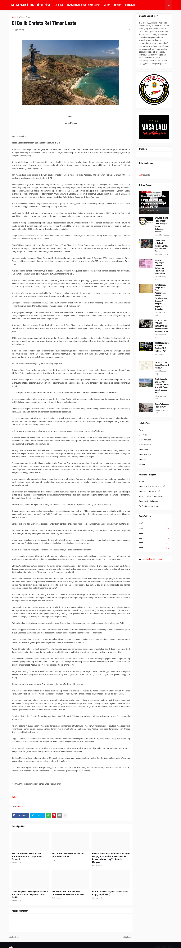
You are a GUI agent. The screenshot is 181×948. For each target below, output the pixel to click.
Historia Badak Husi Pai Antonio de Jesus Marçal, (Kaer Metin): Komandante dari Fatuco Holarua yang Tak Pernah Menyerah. (111, 857)
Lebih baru (14, 937)
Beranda (15, 17)
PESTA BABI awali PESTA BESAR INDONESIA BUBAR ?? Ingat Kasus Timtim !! (27, 856)
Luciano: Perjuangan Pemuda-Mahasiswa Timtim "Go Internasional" (160, 267)
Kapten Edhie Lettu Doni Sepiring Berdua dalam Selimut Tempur (161, 246)
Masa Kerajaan (145, 440)
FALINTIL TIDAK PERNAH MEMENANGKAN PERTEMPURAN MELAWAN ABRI (161, 326)
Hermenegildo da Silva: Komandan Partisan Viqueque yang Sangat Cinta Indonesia (154, 202)
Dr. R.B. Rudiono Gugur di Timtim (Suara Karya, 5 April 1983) (110, 893)
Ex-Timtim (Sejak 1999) (148, 506)
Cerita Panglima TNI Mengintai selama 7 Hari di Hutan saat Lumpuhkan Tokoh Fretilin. (30, 894)
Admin (141, 430)
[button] (168, 5)
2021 (154, 547)
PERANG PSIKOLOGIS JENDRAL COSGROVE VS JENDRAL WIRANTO (68, 893)
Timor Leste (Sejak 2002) (149, 501)
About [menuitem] (107, 5)
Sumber (15, 797)
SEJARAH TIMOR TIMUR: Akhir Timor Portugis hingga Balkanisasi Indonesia (161, 225)
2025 (154, 528)
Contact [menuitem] (117, 5)
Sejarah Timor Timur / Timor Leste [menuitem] (83, 5)
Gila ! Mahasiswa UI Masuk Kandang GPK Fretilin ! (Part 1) (162, 347)
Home (141, 481)
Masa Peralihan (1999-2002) (151, 496)
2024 (154, 533)
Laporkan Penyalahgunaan (152, 559)
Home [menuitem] (59, 5)
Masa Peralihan (145, 445)
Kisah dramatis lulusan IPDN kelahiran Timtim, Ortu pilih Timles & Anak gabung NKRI (162, 386)
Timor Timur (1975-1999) (149, 491)
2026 (154, 523)
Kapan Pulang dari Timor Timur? (162, 405)
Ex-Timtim (143, 435)
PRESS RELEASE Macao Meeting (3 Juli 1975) (162, 365)
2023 (154, 538)
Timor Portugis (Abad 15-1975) (152, 486)
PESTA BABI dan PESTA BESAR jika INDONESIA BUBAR (68, 855)
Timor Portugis (145, 454)
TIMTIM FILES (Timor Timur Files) (30, 5)
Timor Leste (144, 450)
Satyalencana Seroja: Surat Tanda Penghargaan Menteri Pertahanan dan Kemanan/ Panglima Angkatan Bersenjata (161, 297)
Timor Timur (25, 17)
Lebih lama (126, 937)
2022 (154, 542)
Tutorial (142, 464)
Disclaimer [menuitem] (130, 5)
